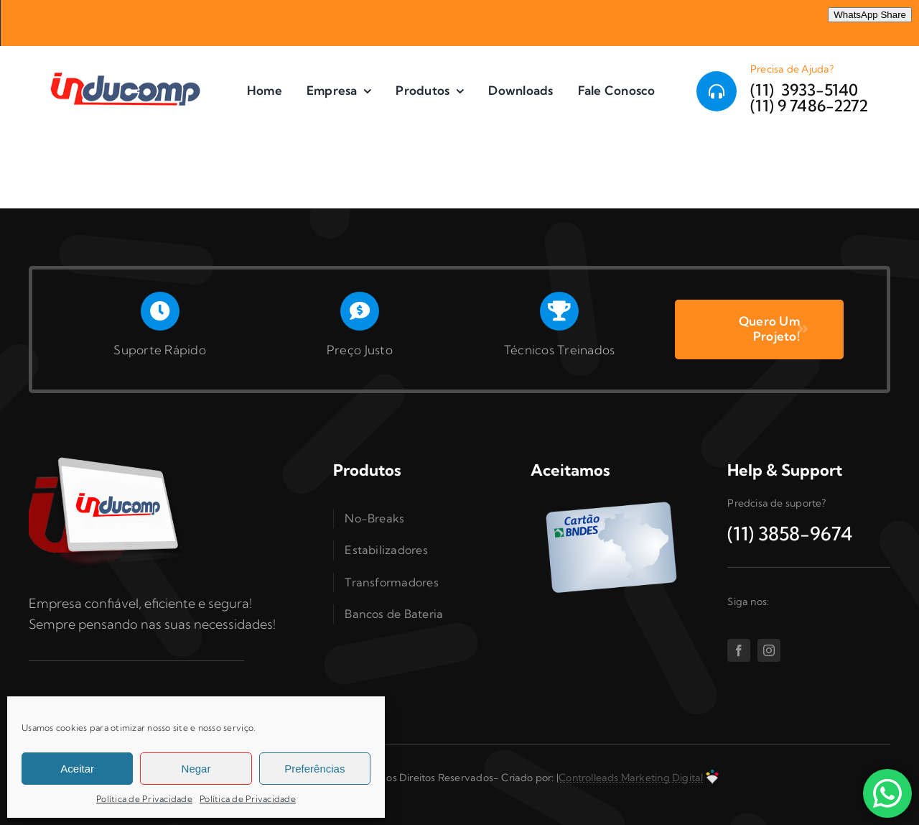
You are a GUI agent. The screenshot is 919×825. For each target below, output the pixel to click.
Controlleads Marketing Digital (631, 777)
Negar (196, 768)
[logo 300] (130, 71)
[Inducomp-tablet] (108, 456)
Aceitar (77, 768)
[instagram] (768, 650)
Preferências (314, 768)
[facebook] (738, 650)
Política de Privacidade (144, 798)
